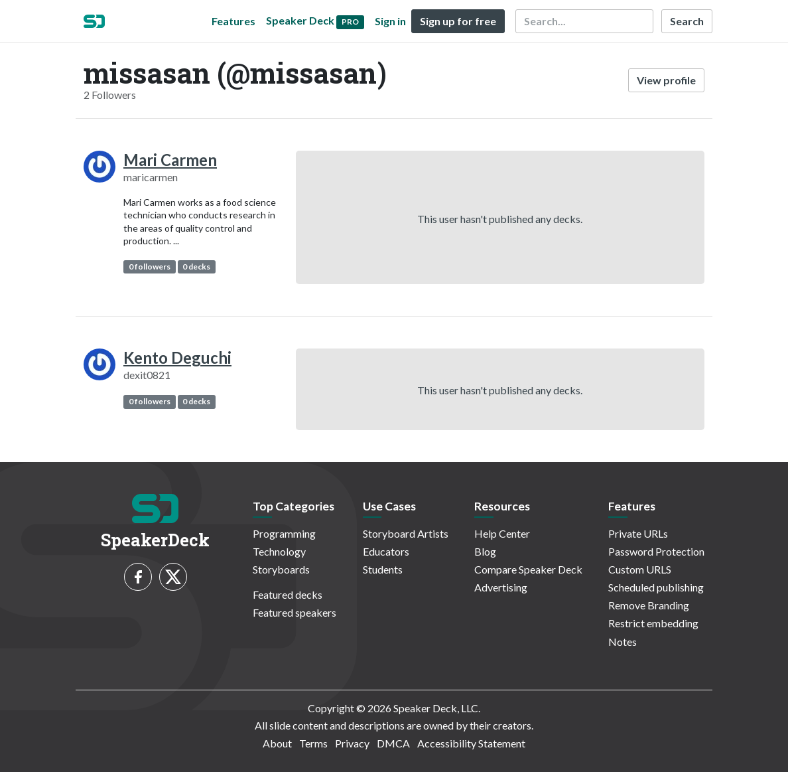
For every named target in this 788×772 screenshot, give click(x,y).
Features (233, 21)
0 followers (149, 266)
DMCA (393, 743)
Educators (386, 551)
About (277, 743)
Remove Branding (648, 605)
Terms (313, 743)
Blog (485, 551)
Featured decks (287, 594)
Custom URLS (639, 569)
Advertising (500, 587)
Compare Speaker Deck (528, 569)
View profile (666, 80)
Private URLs (638, 533)
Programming (284, 533)
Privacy (352, 743)
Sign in (390, 21)
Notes (622, 641)
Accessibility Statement (471, 743)
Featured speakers (294, 612)
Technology (279, 551)
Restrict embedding (653, 623)
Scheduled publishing (656, 587)
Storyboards (281, 569)
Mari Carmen (170, 159)
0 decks (196, 266)
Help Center (502, 533)
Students (383, 569)
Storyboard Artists (405, 533)
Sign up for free (458, 21)
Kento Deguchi (177, 357)
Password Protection (656, 551)
